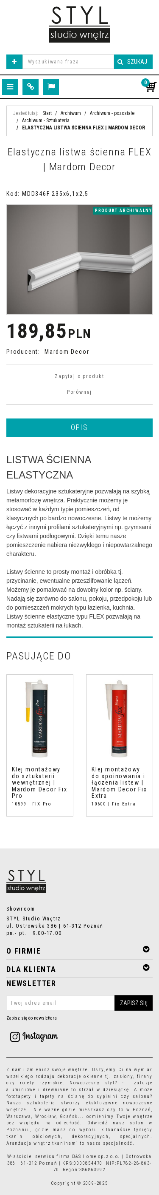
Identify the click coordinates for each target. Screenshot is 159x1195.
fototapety (18, 1096)
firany (145, 1076)
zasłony (123, 1076)
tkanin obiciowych (33, 1136)
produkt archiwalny (123, 210)
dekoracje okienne (80, 1076)
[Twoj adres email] (79, 1003)
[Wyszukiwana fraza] (68, 61)
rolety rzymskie (41, 1083)
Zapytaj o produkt (79, 376)
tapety (47, 1096)
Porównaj (79, 392)
